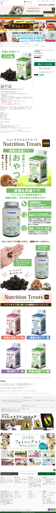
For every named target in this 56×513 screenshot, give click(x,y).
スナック (19, 44)
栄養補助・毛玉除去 (23, 46)
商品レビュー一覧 (17, 497)
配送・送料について (32, 494)
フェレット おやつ (14, 44)
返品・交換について (32, 497)
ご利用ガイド (20, 482)
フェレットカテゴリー (6, 43)
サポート (30, 491)
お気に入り (16, 15)
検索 (55, 15)
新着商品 (2, 15)
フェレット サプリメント (15, 46)
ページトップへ (54, 470)
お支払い (2, 477)
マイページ (23, 15)
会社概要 (44, 491)
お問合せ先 (45, 477)
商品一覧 (9, 15)
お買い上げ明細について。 (5, 491)
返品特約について (37, 76)
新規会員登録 (16, 493)
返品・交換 (31, 477)
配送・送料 (17, 477)
